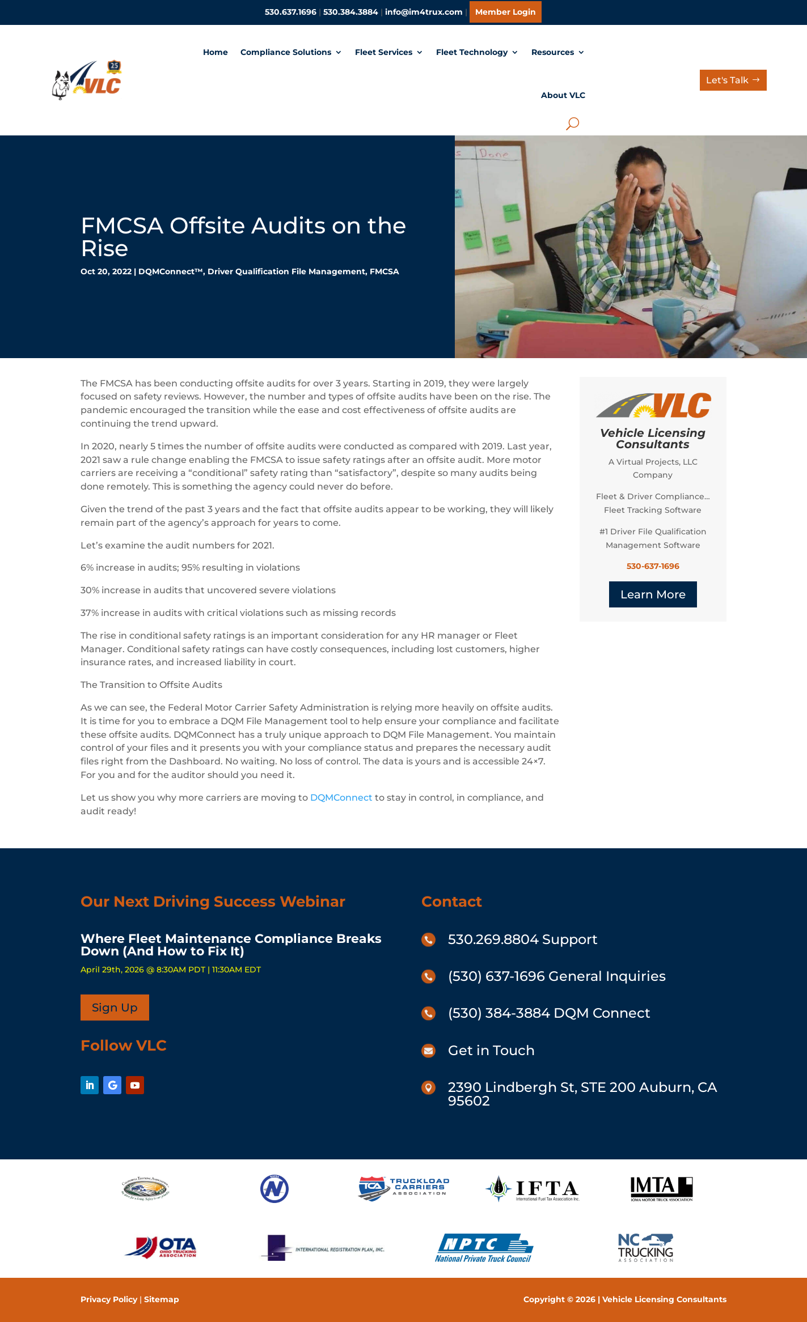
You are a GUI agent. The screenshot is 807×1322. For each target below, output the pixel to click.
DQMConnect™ (170, 271)
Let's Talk (727, 80)
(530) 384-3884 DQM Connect (549, 1013)
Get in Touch (491, 1050)
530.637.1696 (290, 12)
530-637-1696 (653, 566)
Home (215, 52)
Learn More (653, 594)
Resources (552, 52)
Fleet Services (383, 52)
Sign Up (115, 1007)
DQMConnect (341, 797)
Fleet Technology (472, 52)
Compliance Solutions (285, 52)
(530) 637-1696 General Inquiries (557, 976)
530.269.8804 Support (523, 939)
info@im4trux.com (424, 12)
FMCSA (384, 271)
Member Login (505, 12)
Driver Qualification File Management (286, 271)
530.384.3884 (350, 12)
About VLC (563, 95)
